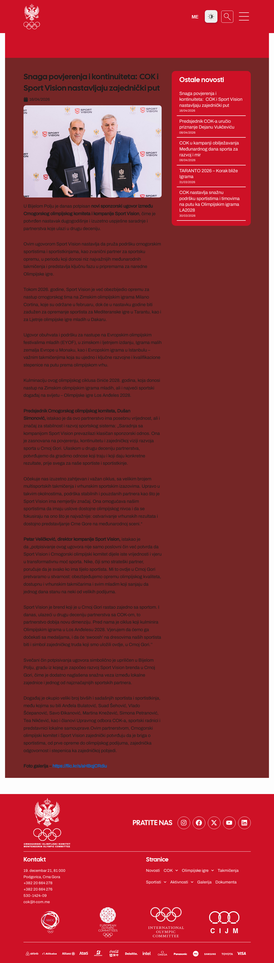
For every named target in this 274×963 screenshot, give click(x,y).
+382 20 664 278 (38, 883)
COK (171, 870)
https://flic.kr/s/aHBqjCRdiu (80, 765)
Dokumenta (226, 882)
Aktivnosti (181, 882)
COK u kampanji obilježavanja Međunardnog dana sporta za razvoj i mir (209, 148)
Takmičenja (228, 870)
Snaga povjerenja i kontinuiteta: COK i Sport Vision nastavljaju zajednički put (210, 99)
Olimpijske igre (198, 870)
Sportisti (156, 882)
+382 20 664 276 (38, 889)
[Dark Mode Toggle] (211, 16)
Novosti (153, 870)
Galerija (204, 882)
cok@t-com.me (36, 902)
